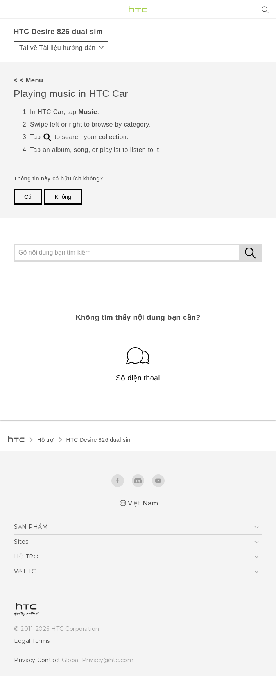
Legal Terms (32, 640)
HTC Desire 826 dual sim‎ (99, 440)
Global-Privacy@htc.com (97, 660)
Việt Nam (143, 503)
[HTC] (138, 9)
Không (63, 197)
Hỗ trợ (45, 440)
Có (28, 197)
